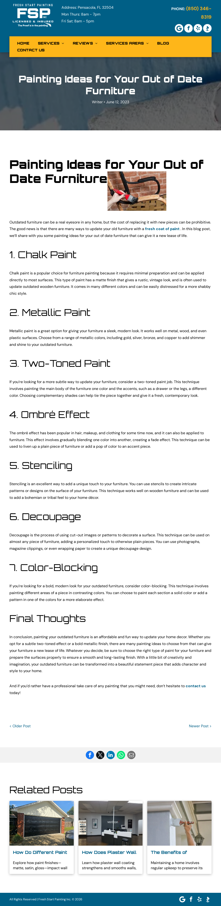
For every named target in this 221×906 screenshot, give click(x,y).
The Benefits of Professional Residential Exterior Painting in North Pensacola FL (179, 853)
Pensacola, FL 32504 (96, 7)
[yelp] (198, 28)
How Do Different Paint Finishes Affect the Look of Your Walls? (40, 853)
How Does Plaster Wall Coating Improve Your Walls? (109, 853)
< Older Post (20, 726)
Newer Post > (200, 726)
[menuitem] (23, 43)
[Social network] (207, 28)
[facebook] (188, 28)
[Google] (179, 28)
